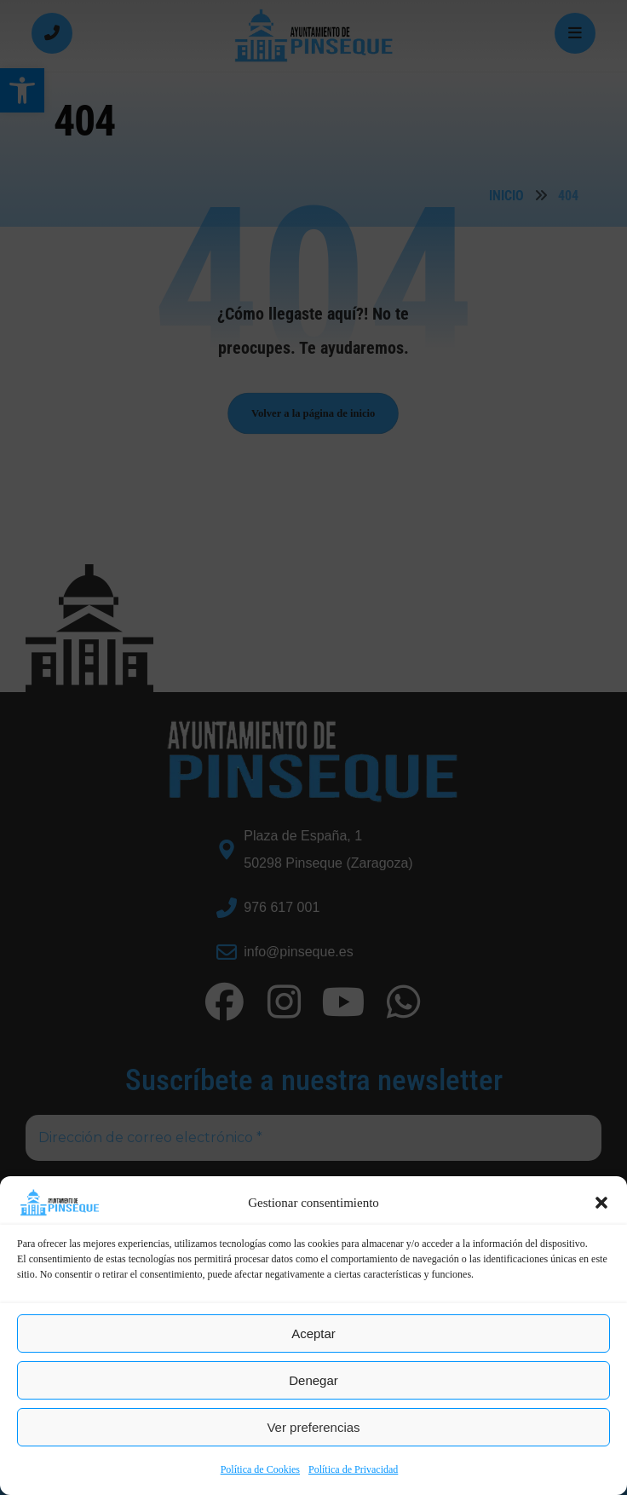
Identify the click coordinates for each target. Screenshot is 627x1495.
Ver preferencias (313, 1427)
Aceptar (313, 1333)
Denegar (313, 1380)
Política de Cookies (260, 1469)
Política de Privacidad (353, 1469)
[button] (601, 1202)
